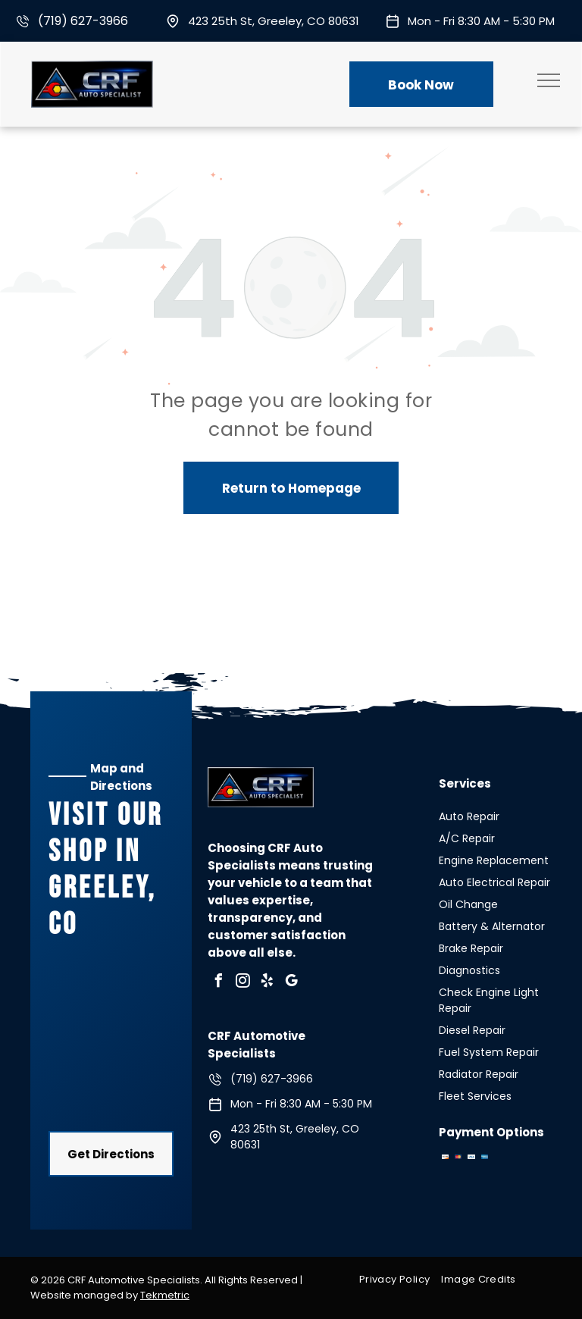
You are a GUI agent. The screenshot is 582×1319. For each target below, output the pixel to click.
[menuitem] (400, 1279)
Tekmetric (164, 1295)
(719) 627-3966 (83, 21)
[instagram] (242, 982)
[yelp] (266, 982)
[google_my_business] (291, 982)
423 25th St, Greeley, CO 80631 (273, 21)
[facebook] (218, 982)
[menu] (548, 80)
